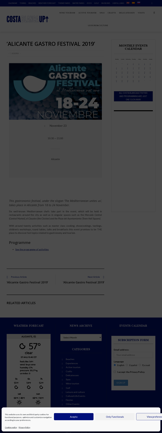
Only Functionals (115, 416)
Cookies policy (11, 427)
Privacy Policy (24, 427)
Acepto (74, 416)
